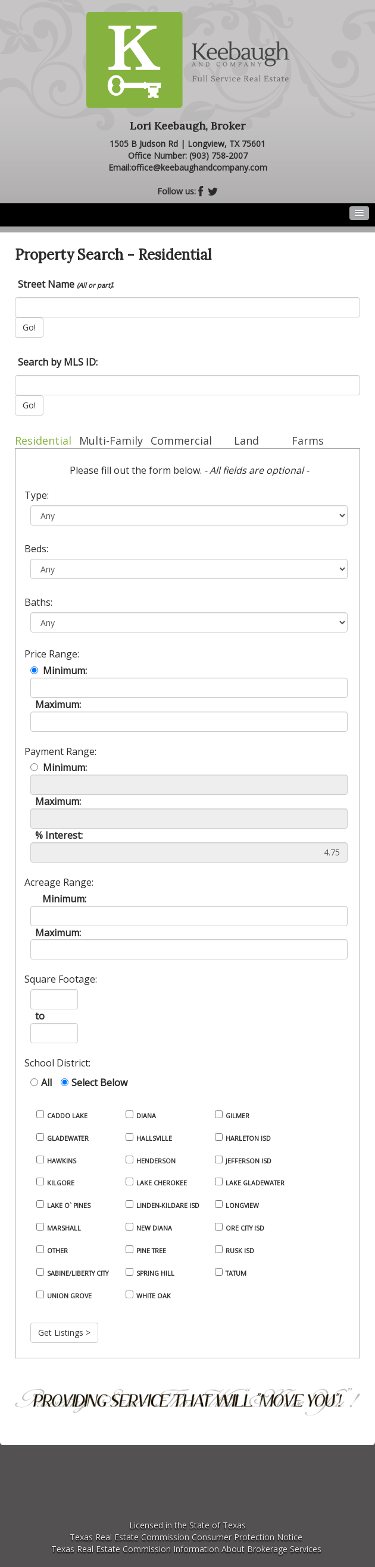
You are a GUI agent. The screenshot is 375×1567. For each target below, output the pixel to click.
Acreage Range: (58, 882)
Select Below (99, 1082)
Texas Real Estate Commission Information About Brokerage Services (186, 1549)
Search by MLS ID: (58, 362)
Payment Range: (60, 751)
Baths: (38, 602)
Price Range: (51, 653)
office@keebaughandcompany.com (199, 167)
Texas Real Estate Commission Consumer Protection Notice (186, 1537)
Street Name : (66, 284)
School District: (57, 1062)
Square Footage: (60, 979)
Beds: (36, 548)
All (46, 1082)
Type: (36, 495)
